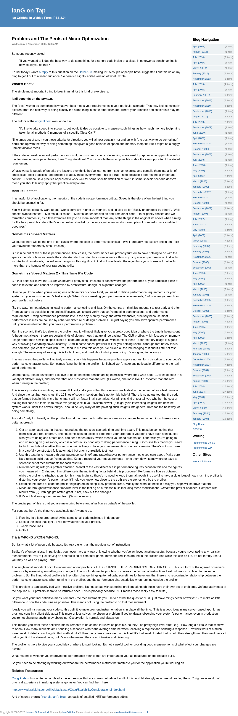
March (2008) (200, 181)
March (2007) (200, 240)
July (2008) (199, 159)
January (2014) (201, 73)
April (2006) (199, 283)
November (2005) (202, 305)
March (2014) (200, 68)
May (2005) (199, 332)
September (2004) (202, 375)
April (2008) (199, 176)
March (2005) (200, 343)
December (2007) (202, 192)
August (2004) (200, 381)
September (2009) (202, 127)
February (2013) (201, 95)
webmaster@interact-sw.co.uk (132, 712)
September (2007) (202, 208)
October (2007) (201, 203)
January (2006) (201, 294)
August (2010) (200, 116)
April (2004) (199, 402)
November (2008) (202, 143)
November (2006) (202, 256)
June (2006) (199, 273)
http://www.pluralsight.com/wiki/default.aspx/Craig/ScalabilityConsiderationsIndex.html (68, 689)
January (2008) (201, 186)
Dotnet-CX (86, 72)
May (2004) (199, 397)
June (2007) (199, 224)
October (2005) (201, 310)
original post (43, 121)
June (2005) (199, 327)
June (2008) (199, 165)
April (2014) (199, 62)
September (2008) (202, 154)
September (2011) (202, 100)
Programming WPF (203, 447)
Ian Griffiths (68, 712)
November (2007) (202, 197)
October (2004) (201, 370)
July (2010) (199, 122)
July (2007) (199, 219)
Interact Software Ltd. (37, 712)
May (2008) (199, 170)
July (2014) (199, 57)
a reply (43, 72)
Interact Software (202, 461)
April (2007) (199, 235)
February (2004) (201, 413)
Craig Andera (20, 678)
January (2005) (201, 354)
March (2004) (200, 408)
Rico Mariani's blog (53, 696)
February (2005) (201, 348)
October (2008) (201, 149)
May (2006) (199, 278)
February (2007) (201, 246)
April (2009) (199, 138)
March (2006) (200, 289)
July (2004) (199, 386)
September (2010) (202, 111)
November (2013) (202, 78)
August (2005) (200, 321)
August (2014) (200, 51)
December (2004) (202, 359)
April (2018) (199, 46)
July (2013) (199, 84)
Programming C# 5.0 (204, 442)
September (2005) (202, 316)
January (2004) (201, 418)
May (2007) (199, 229)
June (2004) (199, 391)
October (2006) (201, 262)
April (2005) (199, 337)
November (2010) (202, 105)
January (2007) (201, 251)
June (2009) (199, 132)
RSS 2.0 (59, 17)
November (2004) (202, 364)
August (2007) (200, 213)
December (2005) (202, 300)
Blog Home (199, 424)
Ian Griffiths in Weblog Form (32, 17)
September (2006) (202, 267)
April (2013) (199, 89)
